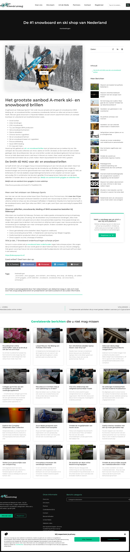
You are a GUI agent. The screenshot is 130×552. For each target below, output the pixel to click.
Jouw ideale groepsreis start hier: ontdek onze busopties (46, 426)
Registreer (99, 5)
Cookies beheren (113, 539)
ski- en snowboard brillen (34, 148)
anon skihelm (41, 276)
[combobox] (117, 5)
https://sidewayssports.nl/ (15, 255)
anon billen (19, 276)
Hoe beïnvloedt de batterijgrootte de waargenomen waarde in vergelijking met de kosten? (111, 176)
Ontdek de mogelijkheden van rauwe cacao (80, 426)
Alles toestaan (87, 539)
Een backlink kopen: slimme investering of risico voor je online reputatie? (52, 528)
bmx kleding (51, 276)
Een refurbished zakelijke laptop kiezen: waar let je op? (81, 347)
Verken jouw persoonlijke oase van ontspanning (14, 463)
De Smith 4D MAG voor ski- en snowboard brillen (107, 71)
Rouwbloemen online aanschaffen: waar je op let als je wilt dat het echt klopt (15, 347)
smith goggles (20, 278)
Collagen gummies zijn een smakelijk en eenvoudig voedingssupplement (13, 388)
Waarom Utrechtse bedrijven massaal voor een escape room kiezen (110, 94)
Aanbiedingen (65, 28)
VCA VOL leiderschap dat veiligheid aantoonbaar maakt (80, 387)
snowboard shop (55, 278)
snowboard (44, 278)
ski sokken (78, 276)
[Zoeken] (128, 5)
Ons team (50, 5)
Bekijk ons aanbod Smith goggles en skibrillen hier (60, 177)
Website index (47, 523)
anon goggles (30, 276)
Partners (76, 5)
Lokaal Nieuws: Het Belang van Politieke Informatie (47, 347)
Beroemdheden (48, 516)
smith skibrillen (33, 278)
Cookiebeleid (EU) (49, 509)
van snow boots (68, 278)
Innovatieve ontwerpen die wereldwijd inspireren (46, 463)
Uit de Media (63, 5)
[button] (125, 534)
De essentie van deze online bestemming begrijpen (79, 463)
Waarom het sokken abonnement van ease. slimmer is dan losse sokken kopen (111, 184)
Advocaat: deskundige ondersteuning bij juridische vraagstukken (113, 347)
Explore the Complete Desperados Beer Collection (13, 426)
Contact (87, 5)
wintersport (19, 280)
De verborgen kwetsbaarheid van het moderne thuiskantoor (114, 387)
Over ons (38, 5)
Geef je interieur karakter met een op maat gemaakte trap (113, 426)
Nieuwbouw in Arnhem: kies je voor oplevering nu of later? (47, 387)
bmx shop (60, 276)
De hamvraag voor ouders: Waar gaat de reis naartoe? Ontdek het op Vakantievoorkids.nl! (111, 103)
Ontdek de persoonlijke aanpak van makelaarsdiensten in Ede (114, 463)
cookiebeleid (19, 544)
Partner (45, 506)
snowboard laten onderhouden (39, 244)
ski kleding (69, 276)
